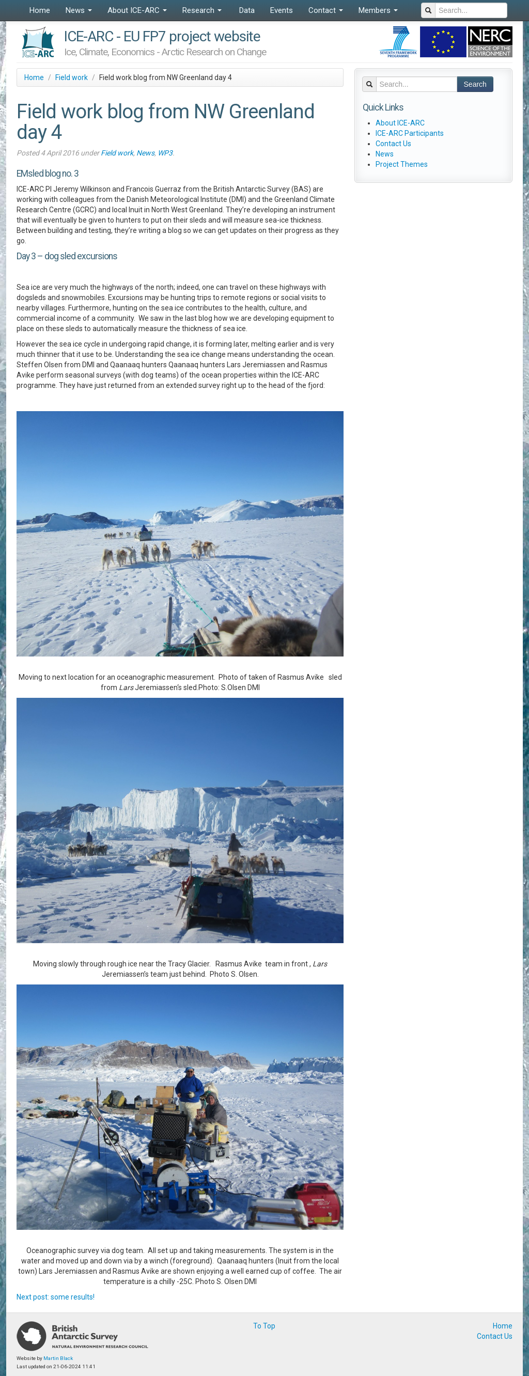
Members (378, 10)
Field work (71, 77)
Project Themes (402, 164)
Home (39, 10)
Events (281, 10)
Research (202, 10)
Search (475, 84)
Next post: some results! (56, 1297)
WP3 (165, 153)
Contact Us (393, 143)
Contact (325, 10)
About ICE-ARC (137, 10)
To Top (264, 1326)
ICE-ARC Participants (410, 133)
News (79, 10)
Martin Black (58, 1358)
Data (246, 10)
